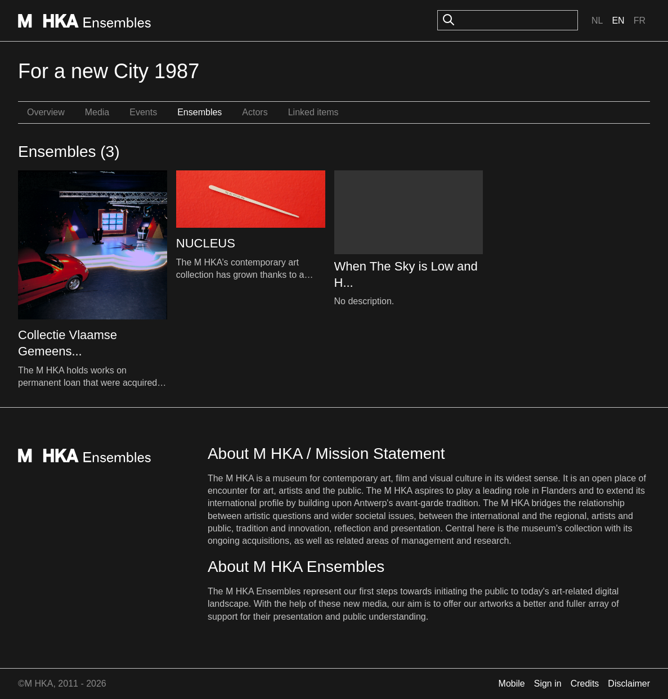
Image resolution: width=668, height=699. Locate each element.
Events (143, 112)
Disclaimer (629, 683)
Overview (46, 112)
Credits (585, 683)
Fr (639, 20)
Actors (254, 112)
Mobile (512, 683)
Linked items (313, 112)
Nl (597, 20)
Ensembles (199, 112)
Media (97, 112)
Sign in (548, 683)
